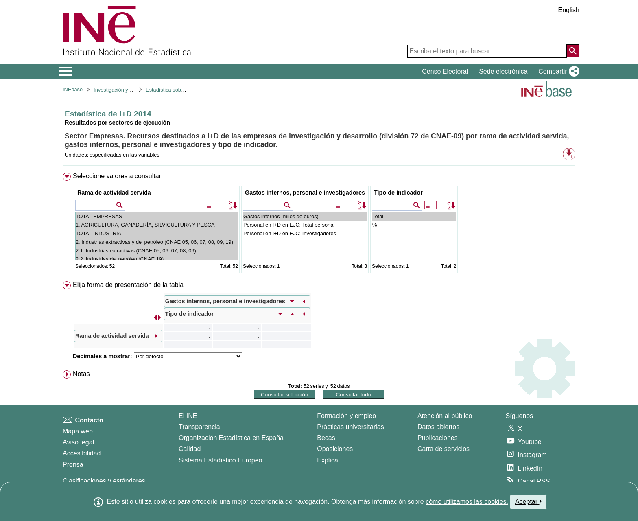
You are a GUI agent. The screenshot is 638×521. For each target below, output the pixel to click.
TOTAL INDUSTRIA (157, 233)
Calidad (190, 448)
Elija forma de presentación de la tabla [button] (128, 284)
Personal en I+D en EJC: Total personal (305, 225)
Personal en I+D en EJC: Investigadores (305, 233)
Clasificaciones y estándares (104, 480)
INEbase (73, 89)
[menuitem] (319, 224)
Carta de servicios (443, 448)
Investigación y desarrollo (123, 90)
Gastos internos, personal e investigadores (305, 192)
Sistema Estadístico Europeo (220, 460)
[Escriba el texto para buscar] (487, 51)
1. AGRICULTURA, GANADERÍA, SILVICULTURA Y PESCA (157, 225)
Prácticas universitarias (350, 426)
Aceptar (528, 501)
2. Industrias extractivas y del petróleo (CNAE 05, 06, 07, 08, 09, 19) (157, 242)
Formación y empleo (346, 415)
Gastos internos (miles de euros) (305, 216)
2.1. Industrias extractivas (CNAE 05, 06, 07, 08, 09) (157, 250)
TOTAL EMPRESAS (157, 216)
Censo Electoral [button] (445, 71)
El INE (188, 415)
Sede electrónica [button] (503, 71)
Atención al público (444, 415)
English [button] (568, 10)
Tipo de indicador (398, 192)
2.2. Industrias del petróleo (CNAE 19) (157, 259)
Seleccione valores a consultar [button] (117, 176)
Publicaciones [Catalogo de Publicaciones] (437, 437)
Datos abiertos (438, 426)
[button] (557, 71)
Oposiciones (335, 448)
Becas (326, 437)
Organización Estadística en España (231, 437)
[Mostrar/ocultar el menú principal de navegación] (66, 71)
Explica (327, 460)
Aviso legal (78, 442)
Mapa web (78, 431)
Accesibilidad (82, 453)
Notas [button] (81, 373)
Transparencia (199, 426)
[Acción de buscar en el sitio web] (572, 50)
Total (414, 216)
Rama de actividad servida (114, 192)
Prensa (73, 464)
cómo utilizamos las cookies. (467, 501)
